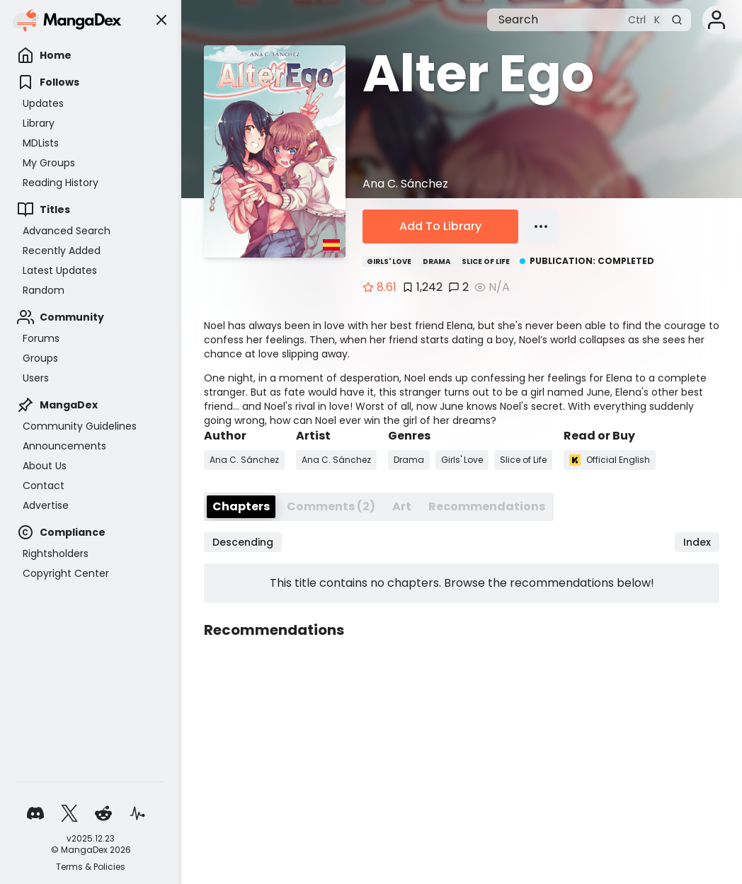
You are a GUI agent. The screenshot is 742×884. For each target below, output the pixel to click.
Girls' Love (389, 261)
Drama (436, 261)
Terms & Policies (90, 867)
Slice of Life (486, 261)
